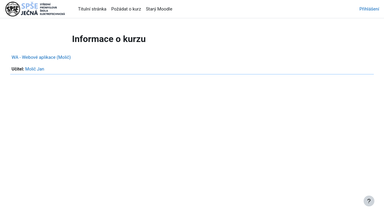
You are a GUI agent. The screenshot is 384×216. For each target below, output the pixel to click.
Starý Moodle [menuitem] (159, 9)
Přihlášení (369, 9)
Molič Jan (46, 69)
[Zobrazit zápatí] (369, 201)
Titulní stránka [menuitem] (92, 9)
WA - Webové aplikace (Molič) (52, 57)
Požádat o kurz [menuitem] (126, 9)
